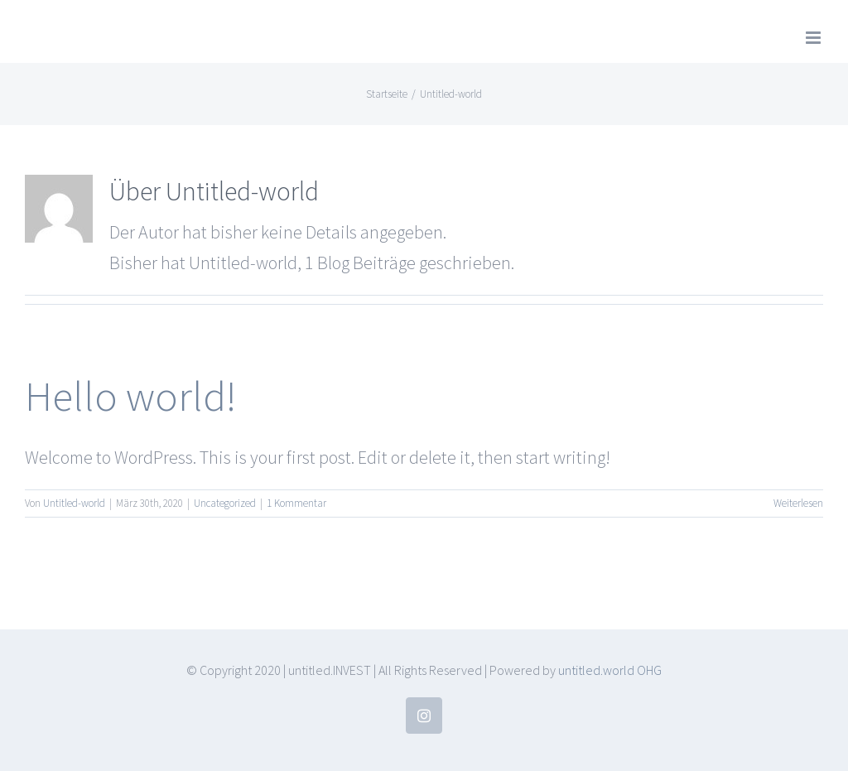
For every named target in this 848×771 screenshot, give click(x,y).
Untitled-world (74, 503)
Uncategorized (225, 503)
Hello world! (130, 395)
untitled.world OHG (610, 670)
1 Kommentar (296, 503)
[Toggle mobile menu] (814, 37)
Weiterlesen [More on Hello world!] (798, 503)
